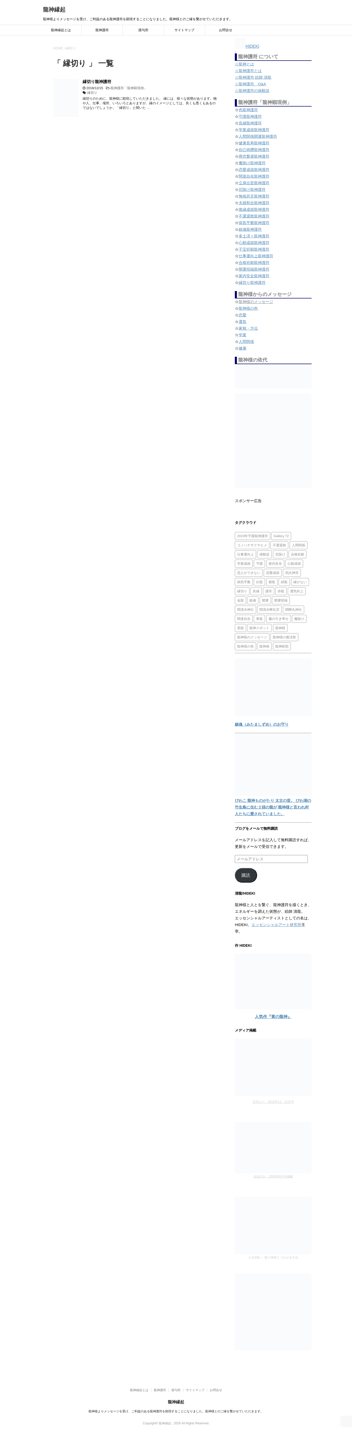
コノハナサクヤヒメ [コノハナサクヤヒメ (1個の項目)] (252, 545)
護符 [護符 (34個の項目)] (268, 591)
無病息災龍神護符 (254, 196)
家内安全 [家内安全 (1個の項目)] (275, 563)
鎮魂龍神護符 (250, 229)
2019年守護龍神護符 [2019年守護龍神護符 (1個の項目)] (252, 536)
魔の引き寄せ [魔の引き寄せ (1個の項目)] (279, 619)
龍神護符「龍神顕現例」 (129, 88)
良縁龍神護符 (250, 123)
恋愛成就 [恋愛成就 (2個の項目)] (272, 573)
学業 (242, 335)
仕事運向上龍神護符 (256, 256)
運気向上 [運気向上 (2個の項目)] (296, 591)
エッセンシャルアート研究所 (276, 924)
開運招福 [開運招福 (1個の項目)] (281, 600)
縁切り (92, 93)
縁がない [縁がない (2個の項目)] (300, 582)
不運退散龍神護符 (254, 216)
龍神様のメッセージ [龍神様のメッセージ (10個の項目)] (252, 637)
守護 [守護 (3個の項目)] (259, 563)
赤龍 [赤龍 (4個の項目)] (281, 591)
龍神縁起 (54, 9)
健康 (242, 348)
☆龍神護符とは (248, 70)
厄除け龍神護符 (252, 189)
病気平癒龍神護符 (254, 223)
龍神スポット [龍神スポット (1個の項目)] (259, 628)
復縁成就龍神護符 (254, 209)
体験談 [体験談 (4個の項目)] (264, 554)
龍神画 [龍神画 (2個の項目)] (264, 646)
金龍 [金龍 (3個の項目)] (240, 600)
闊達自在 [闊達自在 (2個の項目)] (243, 619)
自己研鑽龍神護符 (254, 149)
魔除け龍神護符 (252, 163)
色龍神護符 (248, 110)
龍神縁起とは (61, 30)
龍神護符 (102, 30)
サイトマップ (184, 30)
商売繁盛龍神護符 (254, 156)
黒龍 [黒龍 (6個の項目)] (240, 628)
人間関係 (246, 341)
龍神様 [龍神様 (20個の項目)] (280, 628)
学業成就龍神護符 (254, 130)
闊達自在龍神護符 (254, 176)
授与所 (143, 30)
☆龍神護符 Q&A (250, 84)
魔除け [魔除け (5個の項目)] (299, 619)
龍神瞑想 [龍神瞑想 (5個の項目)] (282, 646)
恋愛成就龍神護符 (254, 169)
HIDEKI (247, 46)
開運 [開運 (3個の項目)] (265, 600)
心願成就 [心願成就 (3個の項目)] (294, 563)
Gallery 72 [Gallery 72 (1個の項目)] (281, 536)
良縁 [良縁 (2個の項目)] (256, 591)
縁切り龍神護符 (97, 81)
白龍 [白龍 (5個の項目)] (259, 582)
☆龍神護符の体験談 (252, 90)
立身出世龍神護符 (254, 183)
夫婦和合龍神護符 (254, 203)
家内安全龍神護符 (254, 276)
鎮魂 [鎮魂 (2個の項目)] (252, 600)
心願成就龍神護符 (254, 242)
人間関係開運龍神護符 (258, 136)
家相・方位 (248, 328)
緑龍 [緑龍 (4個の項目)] (284, 582)
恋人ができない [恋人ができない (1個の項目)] (248, 573)
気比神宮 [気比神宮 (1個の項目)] (292, 573)
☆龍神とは (244, 64)
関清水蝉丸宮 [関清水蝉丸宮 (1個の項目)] (269, 609)
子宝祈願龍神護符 (254, 249)
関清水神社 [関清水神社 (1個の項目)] (245, 609)
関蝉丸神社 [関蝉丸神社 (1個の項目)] (293, 609)
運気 (242, 321)
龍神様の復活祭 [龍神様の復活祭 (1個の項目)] (284, 637)
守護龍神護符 (250, 116)
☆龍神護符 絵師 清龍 (253, 77)
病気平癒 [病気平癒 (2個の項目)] (243, 582)
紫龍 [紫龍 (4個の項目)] (272, 582)
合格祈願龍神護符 (254, 262)
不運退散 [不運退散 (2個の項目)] (279, 545)
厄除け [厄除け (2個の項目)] (280, 554)
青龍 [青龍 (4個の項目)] (259, 619)
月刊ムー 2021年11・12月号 (273, 1102)
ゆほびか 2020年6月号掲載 (273, 1176)
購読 (245, 875)
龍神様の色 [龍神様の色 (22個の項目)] (245, 646)
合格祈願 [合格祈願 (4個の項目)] (297, 554)
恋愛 (242, 315)
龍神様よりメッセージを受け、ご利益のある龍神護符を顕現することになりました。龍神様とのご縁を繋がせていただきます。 (176, 1411)
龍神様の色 (248, 308)
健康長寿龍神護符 (254, 143)
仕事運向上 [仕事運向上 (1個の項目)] (245, 554)
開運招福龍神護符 (254, 269)
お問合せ (225, 30)
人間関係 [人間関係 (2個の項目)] (298, 545)
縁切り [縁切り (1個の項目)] (242, 591)
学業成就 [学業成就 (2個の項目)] (243, 563)
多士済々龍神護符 (254, 236)
